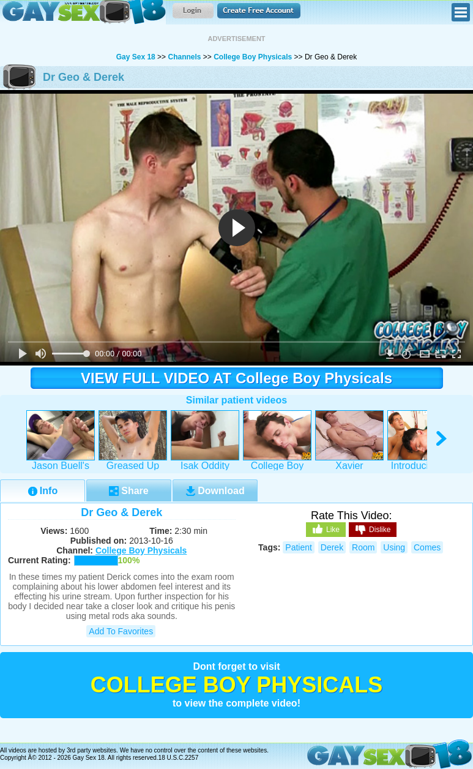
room (363, 547)
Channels (184, 57)
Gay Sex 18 (83, 12)
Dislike (372, 530)
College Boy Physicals (253, 57)
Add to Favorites (121, 631)
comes (427, 547)
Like (326, 529)
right (442, 438)
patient (298, 547)
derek (332, 547)
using (394, 547)
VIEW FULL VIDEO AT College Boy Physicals (236, 378)
